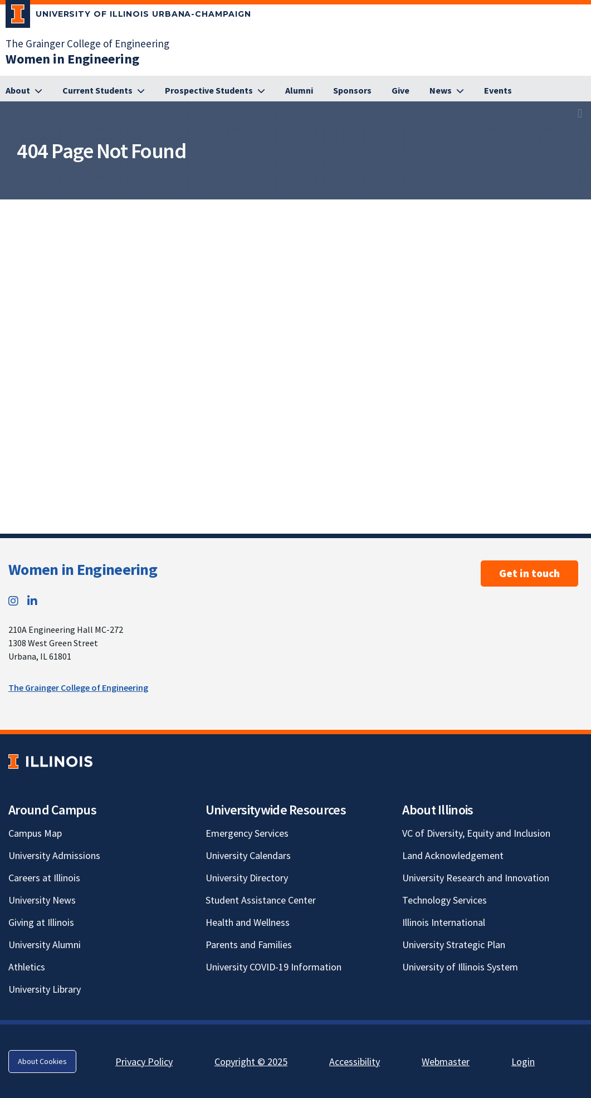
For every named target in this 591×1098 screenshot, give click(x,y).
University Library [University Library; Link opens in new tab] (44, 989)
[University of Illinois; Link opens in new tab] (50, 761)
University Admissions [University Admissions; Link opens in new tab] (54, 855)
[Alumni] (299, 90)
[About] (24, 90)
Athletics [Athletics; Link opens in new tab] (26, 966)
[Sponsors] (352, 90)
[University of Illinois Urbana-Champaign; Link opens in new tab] (128, 16)
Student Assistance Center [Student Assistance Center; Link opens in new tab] (261, 900)
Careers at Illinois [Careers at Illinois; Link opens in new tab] (44, 877)
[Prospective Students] (215, 90)
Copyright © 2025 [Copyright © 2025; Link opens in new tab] (250, 1061)
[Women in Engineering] (72, 58)
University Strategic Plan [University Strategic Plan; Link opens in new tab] (453, 944)
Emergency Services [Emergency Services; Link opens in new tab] (247, 833)
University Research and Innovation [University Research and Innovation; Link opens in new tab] (475, 877)
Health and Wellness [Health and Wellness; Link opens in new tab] (248, 922)
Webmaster (446, 1061)
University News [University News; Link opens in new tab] (42, 900)
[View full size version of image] (580, 113)
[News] (447, 90)
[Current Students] (103, 90)
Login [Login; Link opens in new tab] (523, 1061)
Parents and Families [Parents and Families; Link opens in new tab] (249, 944)
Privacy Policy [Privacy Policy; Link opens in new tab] (144, 1061)
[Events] (497, 90)
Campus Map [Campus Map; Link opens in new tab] (35, 833)
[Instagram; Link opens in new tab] (13, 601)
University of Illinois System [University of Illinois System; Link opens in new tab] (460, 966)
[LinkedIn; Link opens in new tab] (32, 601)
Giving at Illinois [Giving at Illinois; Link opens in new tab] (41, 922)
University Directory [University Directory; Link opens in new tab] (247, 877)
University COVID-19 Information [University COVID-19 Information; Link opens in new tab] (273, 966)
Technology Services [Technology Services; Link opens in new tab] (444, 900)
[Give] (400, 90)
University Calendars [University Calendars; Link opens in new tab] (248, 855)
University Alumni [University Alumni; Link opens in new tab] (44, 944)
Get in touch (529, 573)
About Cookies (42, 1061)
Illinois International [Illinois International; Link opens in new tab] (443, 922)
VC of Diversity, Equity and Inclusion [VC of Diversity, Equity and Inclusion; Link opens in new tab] (476, 833)
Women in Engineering (82, 569)
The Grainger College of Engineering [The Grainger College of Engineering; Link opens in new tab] (87, 43)
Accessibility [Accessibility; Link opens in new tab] (354, 1061)
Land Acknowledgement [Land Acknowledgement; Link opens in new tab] (453, 855)
